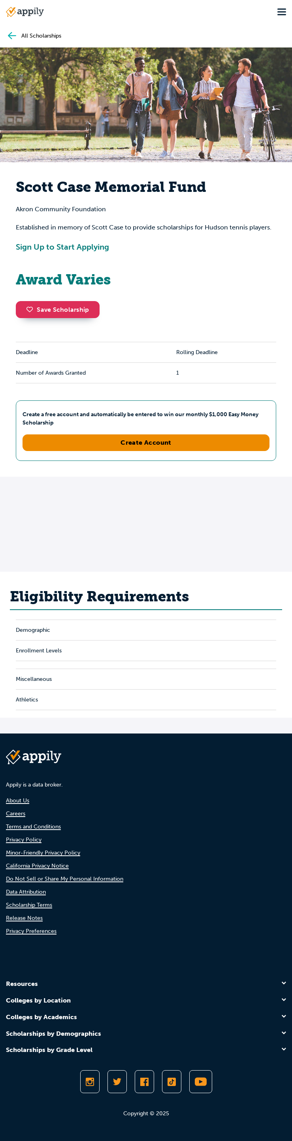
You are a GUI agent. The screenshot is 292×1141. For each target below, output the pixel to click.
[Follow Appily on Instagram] (90, 1081)
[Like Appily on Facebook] (144, 1081)
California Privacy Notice (37, 865)
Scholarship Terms (29, 905)
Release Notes (24, 918)
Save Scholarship (57, 309)
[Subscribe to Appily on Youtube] (200, 1081)
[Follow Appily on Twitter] (117, 1081)
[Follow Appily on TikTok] (171, 1081)
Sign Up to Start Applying (62, 247)
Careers (15, 813)
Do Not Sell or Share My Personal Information (64, 879)
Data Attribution (26, 892)
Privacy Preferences (31, 931)
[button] (31, 309)
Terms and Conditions (33, 826)
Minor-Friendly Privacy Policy (43, 852)
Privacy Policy (23, 839)
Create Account (146, 442)
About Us (17, 800)
